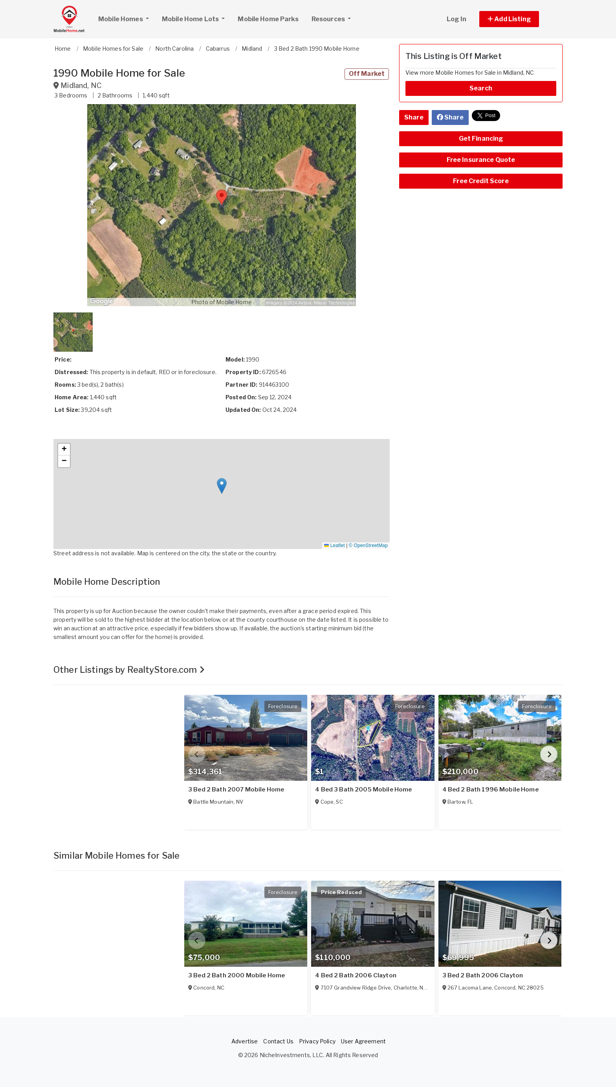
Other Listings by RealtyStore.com (129, 670)
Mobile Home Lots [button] (191, 19)
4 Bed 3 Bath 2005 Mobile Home (363, 789)
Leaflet (334, 545)
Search (480, 88)
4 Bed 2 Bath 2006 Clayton (355, 975)
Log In (456, 19)
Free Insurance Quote (481, 159)
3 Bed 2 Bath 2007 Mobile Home (236, 789)
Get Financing (481, 138)
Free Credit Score (480, 181)
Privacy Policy (317, 1041)
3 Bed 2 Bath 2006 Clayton (482, 975)
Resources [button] (329, 19)
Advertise (244, 1041)
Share (414, 117)
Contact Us (278, 1041)
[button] (518, 19)
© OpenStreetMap (368, 545)
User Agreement (363, 1041)
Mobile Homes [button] (126, 18)
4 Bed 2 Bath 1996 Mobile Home (490, 789)
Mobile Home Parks (268, 19)
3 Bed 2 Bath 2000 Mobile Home (236, 975)
